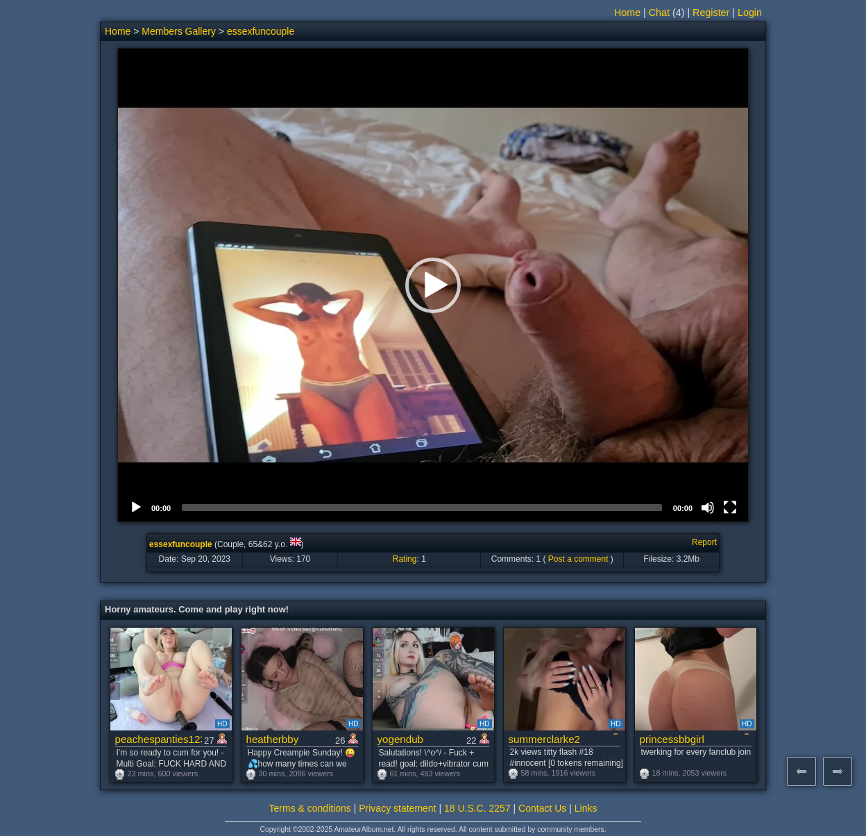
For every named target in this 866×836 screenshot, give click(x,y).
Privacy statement (397, 808)
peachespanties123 (158, 739)
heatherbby (272, 739)
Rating (405, 559)
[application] (433, 285)
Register (711, 12)
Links (586, 808)
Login (750, 12)
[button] (433, 285)
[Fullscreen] (730, 508)
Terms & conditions (310, 808)
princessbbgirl (672, 739)
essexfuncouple (260, 31)
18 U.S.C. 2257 (477, 808)
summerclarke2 (545, 739)
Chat (659, 12)
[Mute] (708, 508)
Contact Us (542, 808)
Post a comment (578, 559)
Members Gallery (179, 31)
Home (627, 12)
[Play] (136, 508)
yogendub (400, 739)
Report (704, 542)
